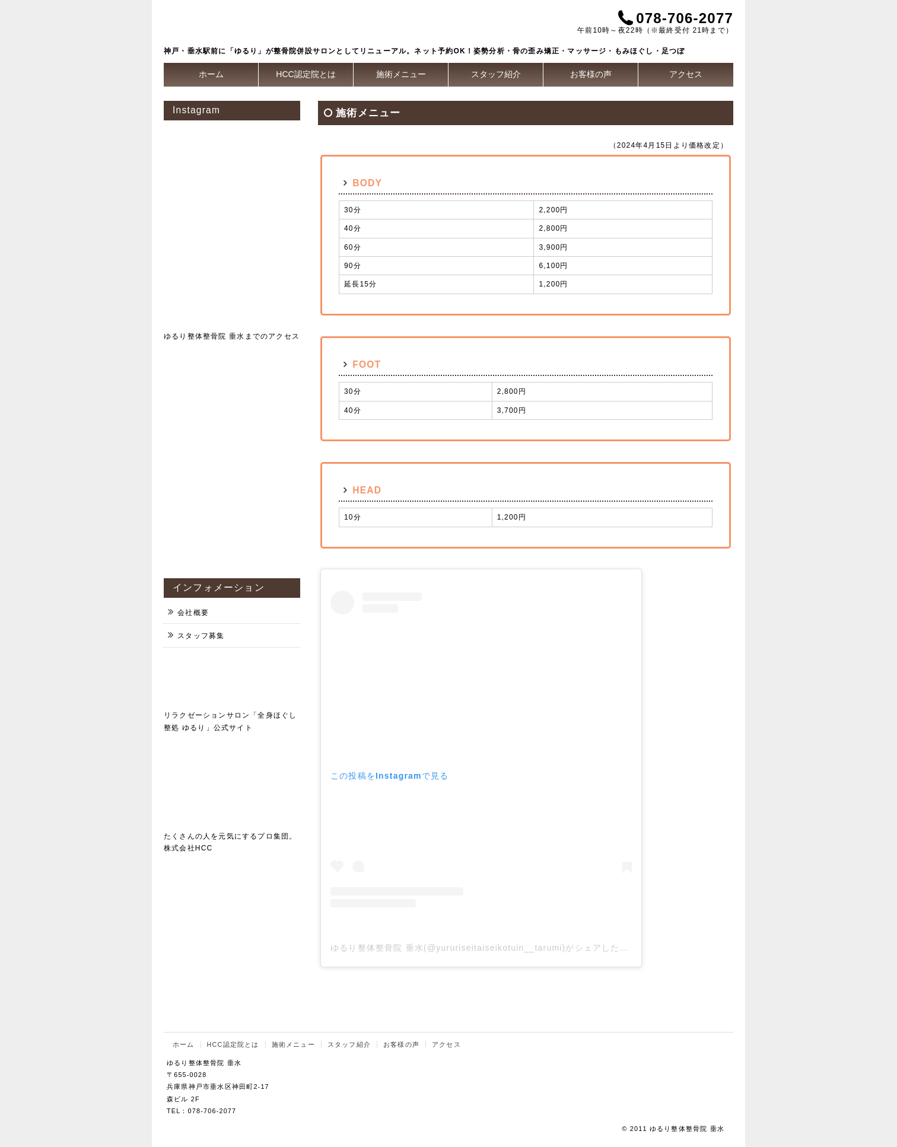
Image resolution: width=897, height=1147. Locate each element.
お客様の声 (591, 74)
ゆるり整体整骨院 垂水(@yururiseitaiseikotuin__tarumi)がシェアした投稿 (484, 947)
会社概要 (193, 612)
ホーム (211, 74)
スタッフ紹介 (496, 74)
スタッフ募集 (200, 636)
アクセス (685, 74)
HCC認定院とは (305, 74)
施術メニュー (401, 74)
